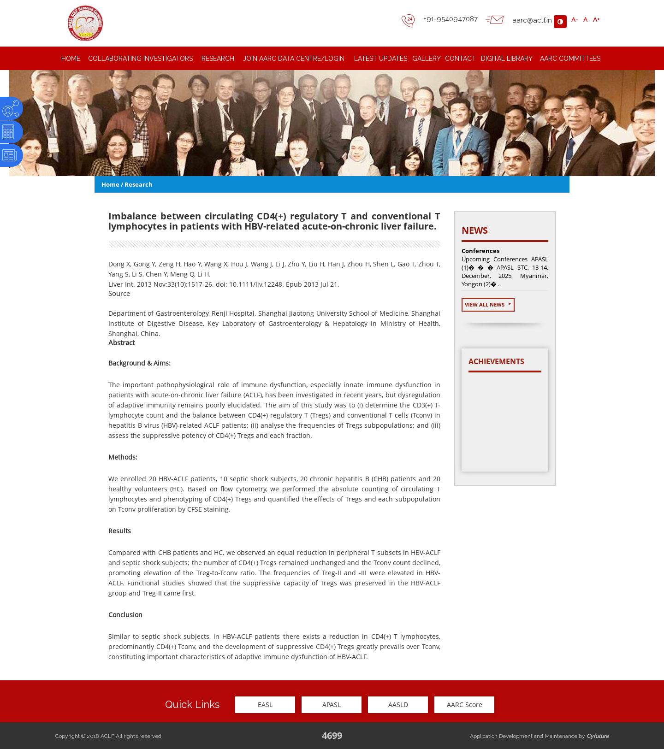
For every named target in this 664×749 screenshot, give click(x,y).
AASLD (398, 704)
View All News (488, 304)
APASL (331, 704)
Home (110, 184)
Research (139, 184)
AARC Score (464, 704)
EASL (265, 704)
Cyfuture (598, 736)
